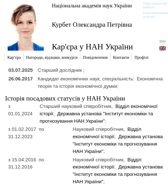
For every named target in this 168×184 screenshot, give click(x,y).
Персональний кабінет (152, 5)
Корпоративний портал (152, 15)
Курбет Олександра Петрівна (92, 24)
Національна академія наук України (92, 5)
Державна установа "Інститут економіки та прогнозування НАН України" (118, 144)
